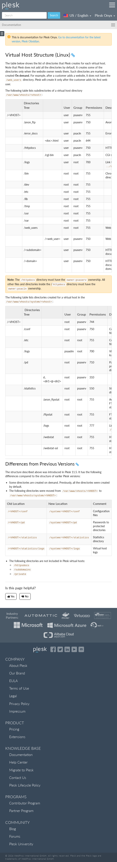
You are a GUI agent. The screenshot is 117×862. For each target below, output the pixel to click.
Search (54, 15)
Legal (13, 696)
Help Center (18, 762)
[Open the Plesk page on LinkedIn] (67, 649)
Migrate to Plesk (21, 770)
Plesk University (21, 844)
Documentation (21, 754)
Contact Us (17, 777)
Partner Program (21, 811)
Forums (14, 836)
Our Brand (17, 673)
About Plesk (18, 665)
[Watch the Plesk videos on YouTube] (74, 649)
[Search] (24, 15)
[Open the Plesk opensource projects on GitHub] (81, 649)
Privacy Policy (19, 704)
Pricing (14, 729)
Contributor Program (24, 803)
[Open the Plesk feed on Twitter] (60, 649)
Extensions (17, 737)
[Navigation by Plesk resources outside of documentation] (112, 5)
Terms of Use (19, 688)
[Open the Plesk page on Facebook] (53, 649)
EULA (13, 681)
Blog (12, 829)
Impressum (17, 711)
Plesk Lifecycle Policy (24, 785)
